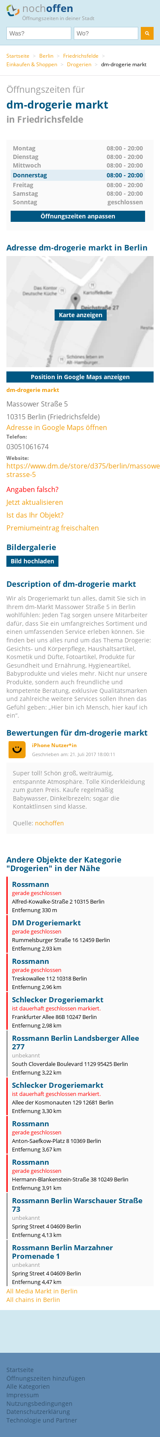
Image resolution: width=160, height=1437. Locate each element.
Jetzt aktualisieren (34, 502)
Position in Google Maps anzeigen (80, 377)
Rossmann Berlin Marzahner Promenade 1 (62, 1252)
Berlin (46, 55)
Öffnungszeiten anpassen (78, 216)
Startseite (17, 55)
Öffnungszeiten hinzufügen (45, 1378)
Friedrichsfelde (81, 55)
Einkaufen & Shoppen (31, 64)
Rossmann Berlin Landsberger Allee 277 (75, 1042)
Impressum (22, 1395)
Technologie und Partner (41, 1420)
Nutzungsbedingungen (39, 1403)
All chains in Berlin (33, 1300)
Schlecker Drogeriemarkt (57, 999)
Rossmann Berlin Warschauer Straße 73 (77, 1205)
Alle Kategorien (28, 1386)
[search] (147, 33)
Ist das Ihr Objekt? (35, 515)
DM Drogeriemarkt (46, 923)
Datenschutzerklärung (38, 1412)
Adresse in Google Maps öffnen (56, 427)
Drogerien (79, 64)
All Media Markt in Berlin (42, 1291)
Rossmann (30, 884)
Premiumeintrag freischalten (52, 528)
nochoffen (49, 823)
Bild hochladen (32, 561)
